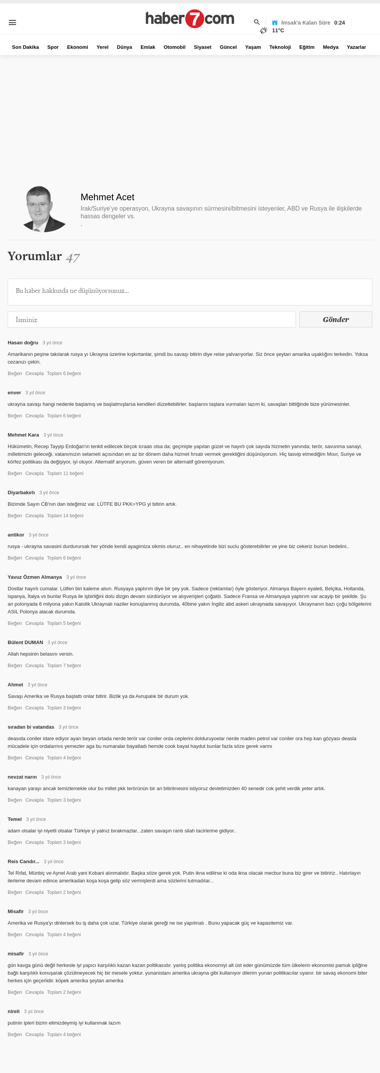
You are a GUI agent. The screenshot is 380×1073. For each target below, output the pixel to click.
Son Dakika (25, 47)
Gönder (336, 319)
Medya (330, 47)
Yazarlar (356, 47)
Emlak (147, 47)
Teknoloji (280, 47)
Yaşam (253, 47)
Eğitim (307, 47)
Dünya (124, 47)
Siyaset (202, 47)
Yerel (103, 47)
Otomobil (174, 47)
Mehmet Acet (107, 197)
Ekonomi (77, 47)
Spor (53, 47)
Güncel (228, 47)
